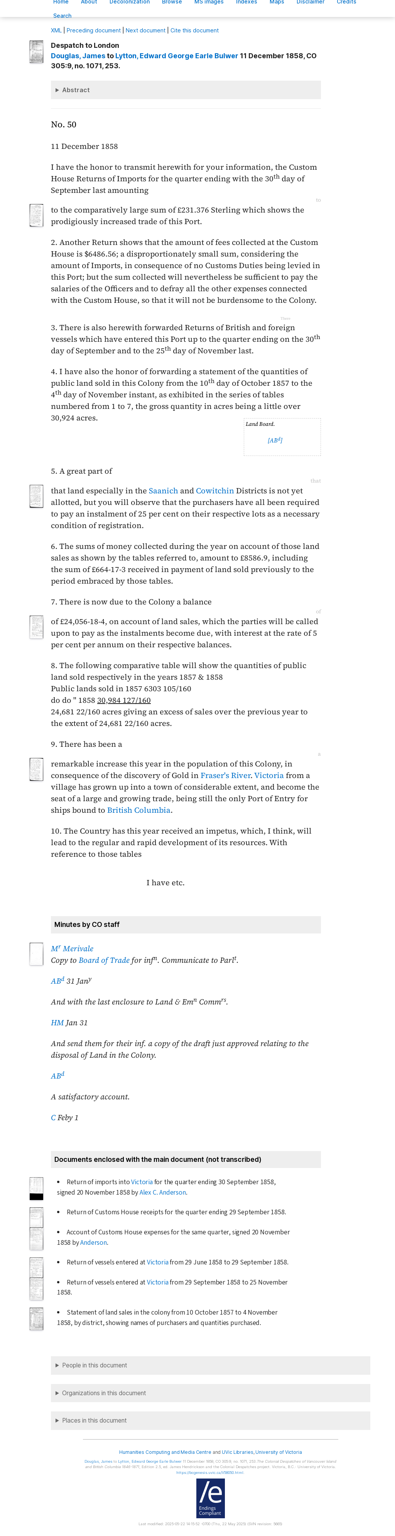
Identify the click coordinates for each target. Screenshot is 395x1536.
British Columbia (138, 810)
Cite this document (194, 30)
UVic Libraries (237, 1452)
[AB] (275, 440)
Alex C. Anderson (163, 1192)
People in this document (94, 1365)
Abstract (76, 90)
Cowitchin (215, 490)
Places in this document (94, 1420)
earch (62, 15)
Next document (145, 30)
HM (57, 1022)
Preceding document (94, 30)
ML (56, 30)
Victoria (269, 775)
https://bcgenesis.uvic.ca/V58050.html (209, 1472)
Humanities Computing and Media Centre (165, 1452)
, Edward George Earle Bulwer (176, 56)
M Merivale (72, 948)
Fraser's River (225, 775)
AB (57, 981)
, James (78, 56)
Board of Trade (104, 960)
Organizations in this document (104, 1393)
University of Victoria (278, 1452)
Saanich (163, 490)
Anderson (93, 1242)
